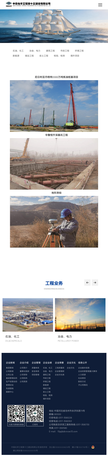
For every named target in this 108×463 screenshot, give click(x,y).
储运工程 (47, 388)
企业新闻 (10, 362)
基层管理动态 (11, 378)
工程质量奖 (59, 368)
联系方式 (82, 381)
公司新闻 (10, 371)
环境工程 (47, 381)
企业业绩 (47, 362)
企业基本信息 (83, 368)
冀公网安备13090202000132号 (25, 450)
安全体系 (35, 371)
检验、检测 (47, 395)
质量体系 (35, 368)
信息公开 (82, 362)
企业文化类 (59, 374)
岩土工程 (47, 392)
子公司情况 (83, 385)
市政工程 (47, 378)
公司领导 (23, 374)
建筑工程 (47, 374)
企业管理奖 (59, 371)
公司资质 (23, 381)
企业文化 (71, 362)
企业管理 (36, 362)
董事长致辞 (24, 371)
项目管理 (35, 374)
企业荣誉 (59, 362)
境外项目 (47, 399)
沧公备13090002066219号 (59, 447)
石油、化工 (47, 368)
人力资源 (82, 374)
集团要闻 (10, 368)
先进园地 (10, 388)
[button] (87, 282)
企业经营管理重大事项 (87, 371)
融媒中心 (10, 392)
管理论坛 (10, 385)
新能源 (46, 385)
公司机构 (23, 378)
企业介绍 (24, 362)
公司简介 (23, 368)
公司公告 (10, 374)
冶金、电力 (47, 371)
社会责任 (82, 378)
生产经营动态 (11, 381)
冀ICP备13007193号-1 (80, 447)
